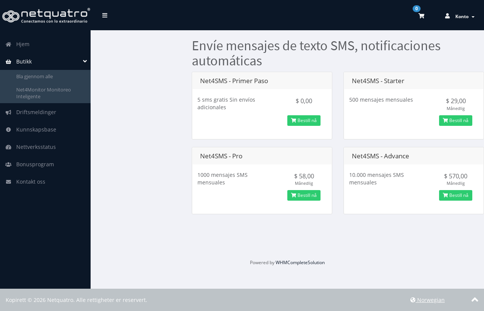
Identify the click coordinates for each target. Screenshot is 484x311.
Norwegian (427, 299)
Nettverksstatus (30, 146)
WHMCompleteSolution (300, 262)
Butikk (18, 61)
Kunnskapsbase (30, 129)
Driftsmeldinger (30, 112)
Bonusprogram (29, 164)
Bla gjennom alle (34, 76)
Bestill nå (304, 120)
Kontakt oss (25, 181)
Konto (465, 16)
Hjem (17, 44)
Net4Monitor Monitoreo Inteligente (43, 93)
